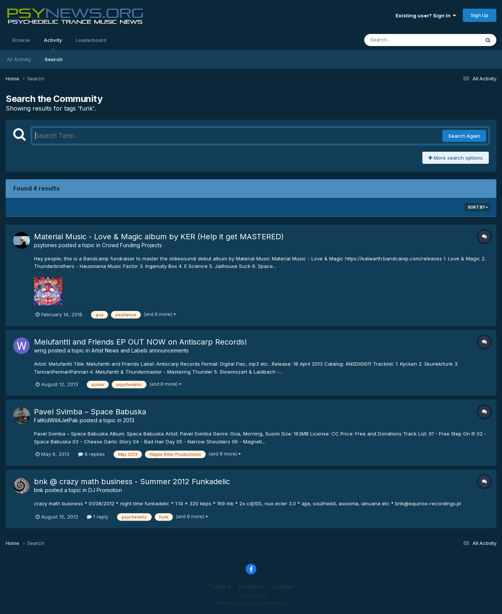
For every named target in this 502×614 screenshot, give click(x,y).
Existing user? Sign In (426, 15)
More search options (455, 158)
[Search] (401, 40)
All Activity (19, 59)
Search (54, 59)
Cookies (283, 586)
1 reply (97, 517)
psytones (45, 245)
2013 (128, 420)
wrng (40, 350)
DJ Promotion (105, 490)
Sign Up (479, 15)
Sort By (478, 207)
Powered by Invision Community (251, 603)
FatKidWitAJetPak (56, 420)
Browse (21, 40)
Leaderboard (91, 40)
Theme (220, 586)
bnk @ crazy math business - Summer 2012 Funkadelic (132, 481)
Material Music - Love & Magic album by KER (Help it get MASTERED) (159, 236)
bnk (38, 490)
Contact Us (251, 586)
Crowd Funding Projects (132, 245)
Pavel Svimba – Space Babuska (90, 411)
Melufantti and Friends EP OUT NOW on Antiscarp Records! (140, 341)
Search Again (464, 136)
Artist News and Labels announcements (140, 350)
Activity (53, 43)
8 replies (91, 454)
